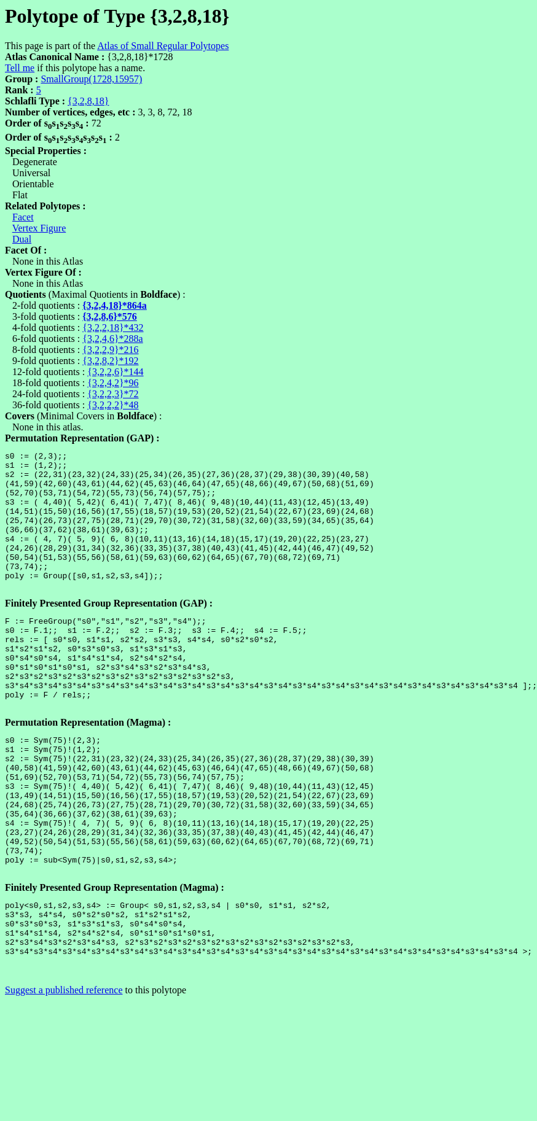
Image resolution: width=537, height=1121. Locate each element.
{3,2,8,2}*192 (110, 360)
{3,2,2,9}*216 (110, 349)
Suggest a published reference (63, 1076)
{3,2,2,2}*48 (112, 405)
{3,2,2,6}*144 (115, 372)
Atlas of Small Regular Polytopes (163, 46)
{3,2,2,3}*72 (112, 394)
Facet (23, 217)
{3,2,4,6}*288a (112, 338)
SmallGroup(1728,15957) (91, 79)
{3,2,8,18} (88, 101)
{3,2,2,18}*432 (112, 327)
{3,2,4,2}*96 (112, 383)
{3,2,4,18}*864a (114, 305)
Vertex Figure (39, 228)
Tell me (19, 68)
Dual (21, 239)
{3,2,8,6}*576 (109, 316)
